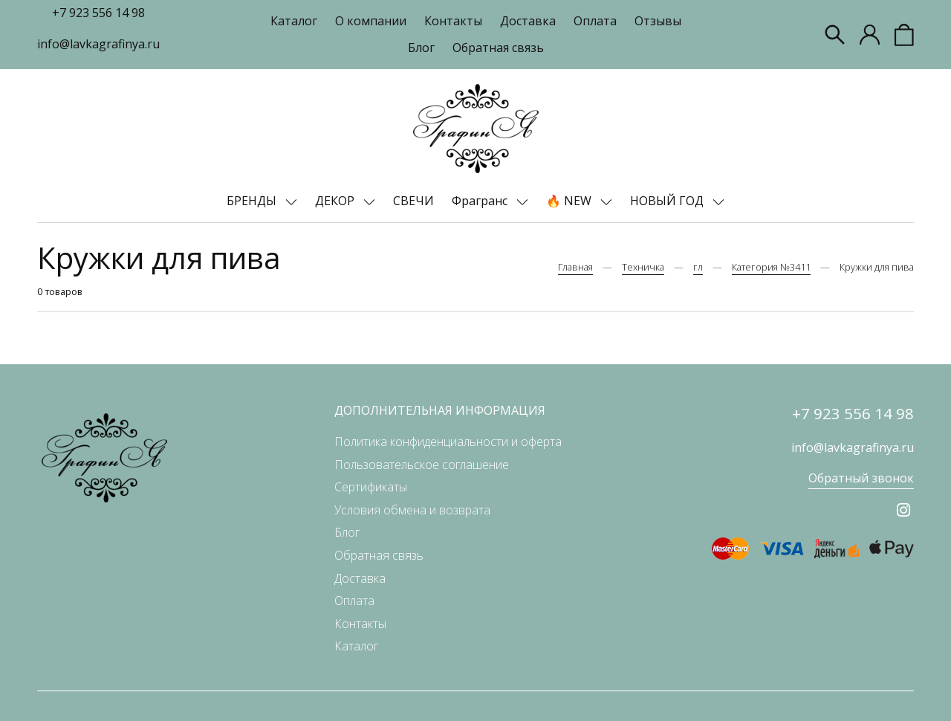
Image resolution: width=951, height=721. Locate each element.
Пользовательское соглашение (421, 464)
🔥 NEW (570, 201)
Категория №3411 (771, 267)
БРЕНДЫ (253, 201)
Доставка (528, 21)
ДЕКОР (336, 201)
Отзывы (657, 21)
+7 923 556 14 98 (98, 12)
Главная (575, 267)
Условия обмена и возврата (412, 510)
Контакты (453, 21)
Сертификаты (370, 487)
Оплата (595, 21)
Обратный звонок (861, 478)
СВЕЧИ (413, 201)
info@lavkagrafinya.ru (98, 44)
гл (698, 267)
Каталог (293, 21)
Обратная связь (498, 47)
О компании (370, 21)
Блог (421, 47)
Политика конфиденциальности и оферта (448, 441)
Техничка (643, 267)
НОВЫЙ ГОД (668, 201)
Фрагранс (481, 201)
